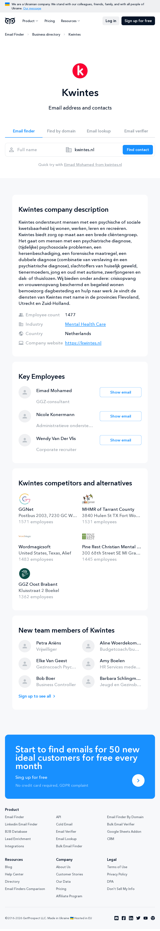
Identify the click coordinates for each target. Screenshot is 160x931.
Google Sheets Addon (124, 833)
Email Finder (14, 34)
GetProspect (10, 20)
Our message (32, 8)
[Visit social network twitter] (138, 920)
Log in (111, 21)
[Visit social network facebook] (124, 920)
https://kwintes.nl (83, 344)
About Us (63, 869)
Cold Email (64, 826)
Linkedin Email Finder (21, 826)
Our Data (63, 883)
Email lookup (99, 131)
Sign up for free (138, 21)
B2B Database (16, 833)
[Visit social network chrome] (153, 920)
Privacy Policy (117, 876)
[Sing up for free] (138, 782)
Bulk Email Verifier (121, 826)
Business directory (46, 34)
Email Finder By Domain (125, 819)
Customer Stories (69, 876)
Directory (12, 883)
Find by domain (61, 131)
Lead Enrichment (18, 841)
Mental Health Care (85, 326)
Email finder (23, 131)
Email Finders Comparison (25, 891)
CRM (110, 841)
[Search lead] (136, 151)
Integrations (14, 848)
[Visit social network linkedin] (131, 920)
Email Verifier (66, 833)
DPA (110, 883)
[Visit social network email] (116, 920)
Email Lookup (66, 841)
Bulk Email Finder (69, 848)
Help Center (14, 876)
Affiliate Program (69, 898)
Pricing (49, 21)
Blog (8, 869)
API (58, 819)
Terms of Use (117, 869)
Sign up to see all (36, 697)
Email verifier (136, 131)
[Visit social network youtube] (146, 920)
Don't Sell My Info (121, 891)
